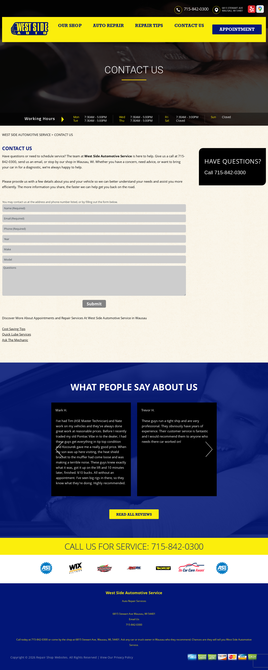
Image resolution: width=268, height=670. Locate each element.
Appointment (237, 29)
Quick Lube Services (16, 334)
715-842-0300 (196, 9)
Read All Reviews (134, 514)
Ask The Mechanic (15, 340)
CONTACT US (189, 25)
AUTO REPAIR (108, 25)
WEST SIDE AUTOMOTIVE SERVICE (26, 135)
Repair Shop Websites (51, 657)
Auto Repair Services (134, 601)
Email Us (134, 619)
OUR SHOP (70, 25)
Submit (94, 304)
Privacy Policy (123, 657)
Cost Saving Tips (13, 329)
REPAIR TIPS (149, 25)
